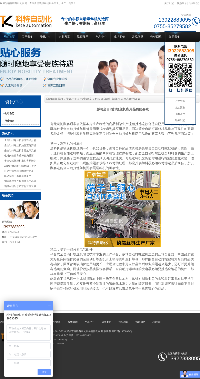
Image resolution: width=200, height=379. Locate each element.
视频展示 (182, 3)
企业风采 (64, 36)
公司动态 (9, 113)
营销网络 (156, 36)
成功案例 (119, 36)
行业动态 (9, 120)
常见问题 (137, 36)
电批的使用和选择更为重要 (19, 155)
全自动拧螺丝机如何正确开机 (20, 145)
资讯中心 (46, 36)
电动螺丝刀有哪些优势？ (17, 176)
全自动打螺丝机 (74, 129)
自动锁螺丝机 (54, 99)
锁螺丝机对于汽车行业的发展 (20, 186)
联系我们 (194, 3)
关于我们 (169, 3)
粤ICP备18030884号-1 (123, 331)
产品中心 (101, 36)
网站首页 (9, 36)
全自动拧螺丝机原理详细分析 (20, 140)
